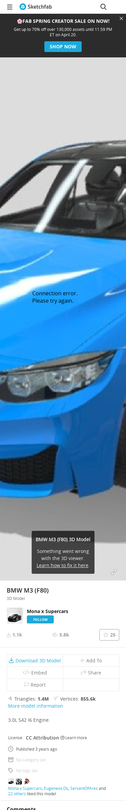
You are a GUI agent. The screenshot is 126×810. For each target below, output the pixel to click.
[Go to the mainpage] (35, 6)
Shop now (63, 46)
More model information (35, 706)
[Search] (103, 7)
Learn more (73, 737)
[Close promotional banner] (121, 18)
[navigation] (10, 7)
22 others (17, 793)
